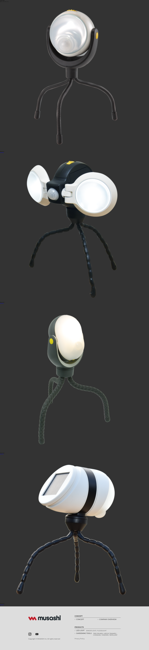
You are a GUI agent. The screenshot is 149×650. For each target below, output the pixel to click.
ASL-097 (2, 454)
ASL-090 (2, 152)
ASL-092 (2, 303)
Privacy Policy (80, 639)
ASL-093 (2, 604)
